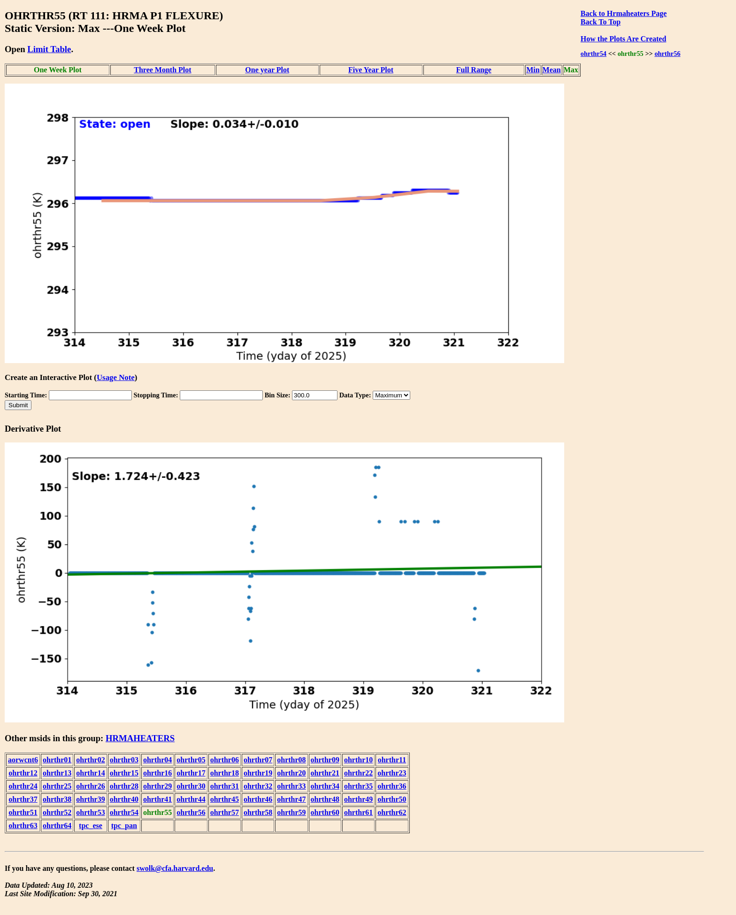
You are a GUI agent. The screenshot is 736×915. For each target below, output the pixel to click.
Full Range (473, 70)
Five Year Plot (370, 70)
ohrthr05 (190, 760)
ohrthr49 (358, 799)
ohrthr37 (22, 799)
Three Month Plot (162, 70)
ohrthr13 (57, 773)
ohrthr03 (124, 760)
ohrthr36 (391, 786)
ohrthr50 (391, 799)
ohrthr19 (258, 773)
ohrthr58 (258, 812)
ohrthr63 (22, 826)
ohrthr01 (57, 760)
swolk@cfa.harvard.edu (175, 868)
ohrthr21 (325, 773)
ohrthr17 (190, 773)
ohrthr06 (224, 760)
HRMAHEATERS (140, 738)
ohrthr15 (124, 773)
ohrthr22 (358, 773)
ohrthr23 (391, 773)
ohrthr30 (190, 786)
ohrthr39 (90, 799)
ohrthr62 (391, 812)
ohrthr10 (358, 760)
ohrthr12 (22, 773)
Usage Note (116, 377)
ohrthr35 (358, 786)
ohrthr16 (157, 773)
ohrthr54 (593, 53)
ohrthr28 (124, 786)
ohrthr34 (325, 786)
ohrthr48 (325, 799)
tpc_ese (90, 826)
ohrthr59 (291, 812)
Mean (552, 70)
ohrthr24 (22, 786)
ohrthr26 (90, 786)
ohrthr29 (157, 786)
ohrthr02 (90, 760)
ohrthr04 (157, 760)
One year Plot (267, 70)
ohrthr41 (157, 799)
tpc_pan (124, 826)
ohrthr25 (57, 786)
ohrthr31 (224, 786)
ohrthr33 (291, 786)
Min (532, 70)
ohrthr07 (258, 760)
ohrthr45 (224, 799)
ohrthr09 (325, 760)
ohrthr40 (124, 799)
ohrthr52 (57, 812)
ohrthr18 (224, 773)
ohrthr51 (22, 812)
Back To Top (601, 22)
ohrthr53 (90, 812)
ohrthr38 (57, 799)
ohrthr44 (190, 799)
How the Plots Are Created (623, 39)
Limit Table (49, 49)
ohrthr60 (325, 812)
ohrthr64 (57, 826)
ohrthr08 (291, 760)
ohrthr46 (258, 799)
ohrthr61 (358, 812)
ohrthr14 (90, 773)
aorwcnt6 (23, 760)
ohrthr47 (291, 799)
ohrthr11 (392, 760)
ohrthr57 (224, 812)
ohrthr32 (258, 786)
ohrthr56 (667, 53)
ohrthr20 (291, 773)
